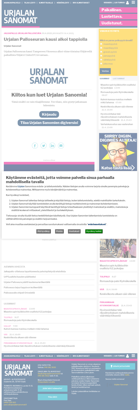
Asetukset (74, 231)
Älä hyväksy (43, 231)
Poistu (59, 231)
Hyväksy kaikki (94, 231)
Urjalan (21, 186)
